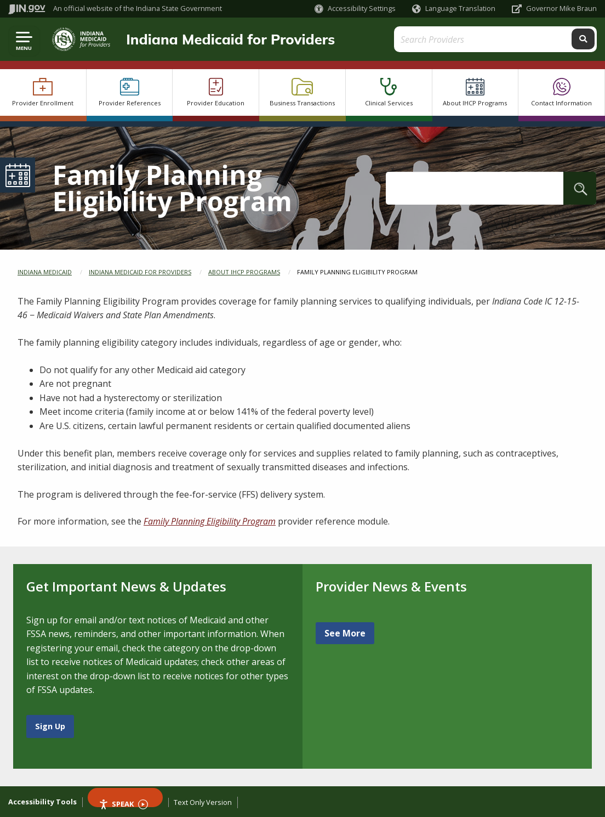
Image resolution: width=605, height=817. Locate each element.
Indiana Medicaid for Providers (227, 39)
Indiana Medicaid (45, 272)
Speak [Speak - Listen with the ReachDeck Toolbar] (123, 803)
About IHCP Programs (244, 272)
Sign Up (50, 726)
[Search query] (523, 39)
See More (345, 633)
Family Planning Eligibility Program (210, 521)
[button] (355, 8)
